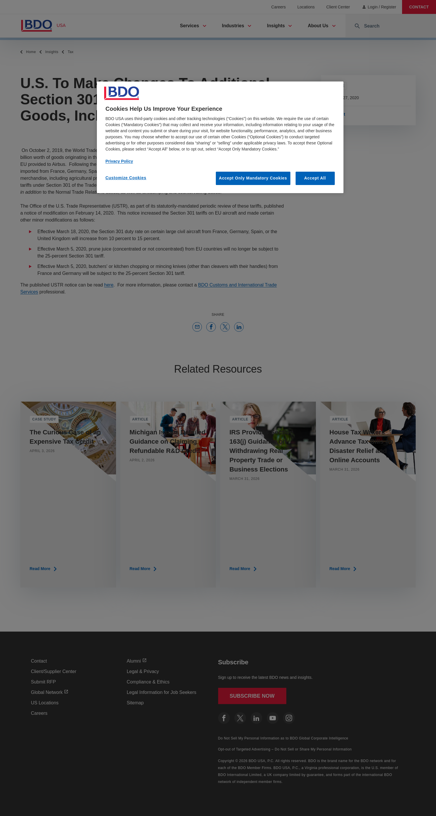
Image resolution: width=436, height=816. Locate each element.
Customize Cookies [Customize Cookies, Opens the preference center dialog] (126, 177)
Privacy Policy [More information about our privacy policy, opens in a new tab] (119, 161)
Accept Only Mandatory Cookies (253, 178)
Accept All (315, 178)
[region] (220, 137)
